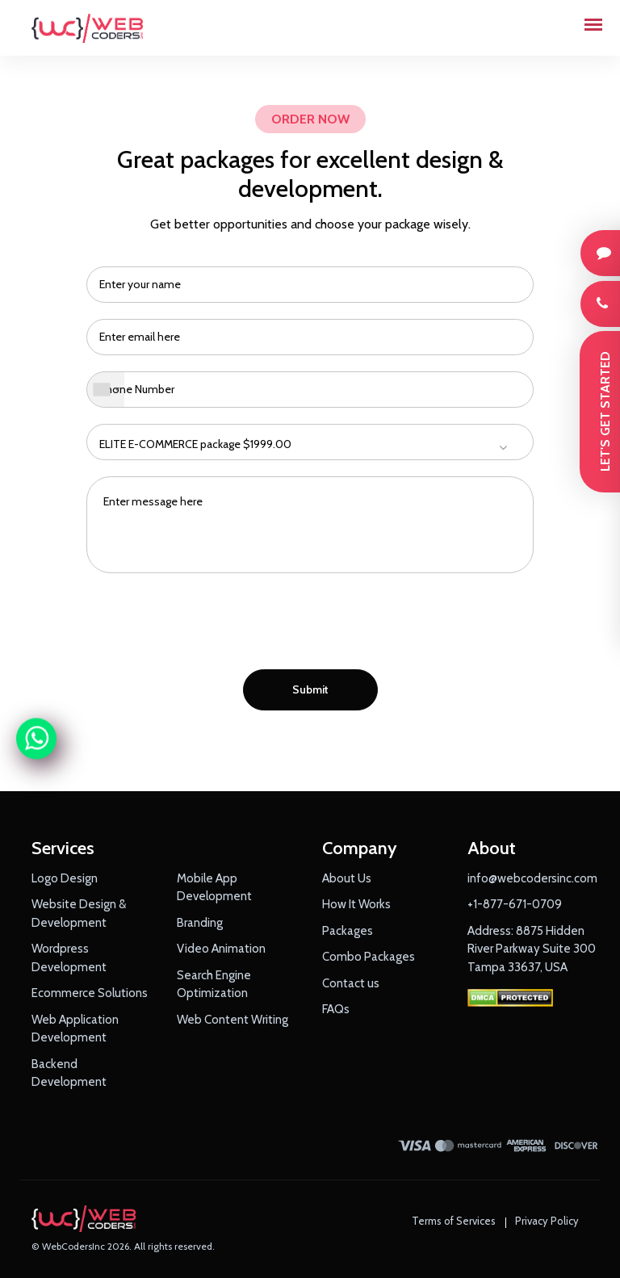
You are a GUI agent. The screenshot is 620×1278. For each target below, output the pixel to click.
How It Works (356, 904)
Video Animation (221, 948)
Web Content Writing (232, 1019)
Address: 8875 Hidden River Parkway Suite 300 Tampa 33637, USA (531, 949)
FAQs (336, 1009)
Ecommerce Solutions (89, 993)
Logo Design (64, 878)
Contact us (350, 983)
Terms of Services (454, 1220)
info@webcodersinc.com (532, 878)
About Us (346, 878)
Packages (347, 931)
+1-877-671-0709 (514, 904)
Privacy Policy (547, 1220)
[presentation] (310, 625)
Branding (200, 923)
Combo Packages (368, 956)
